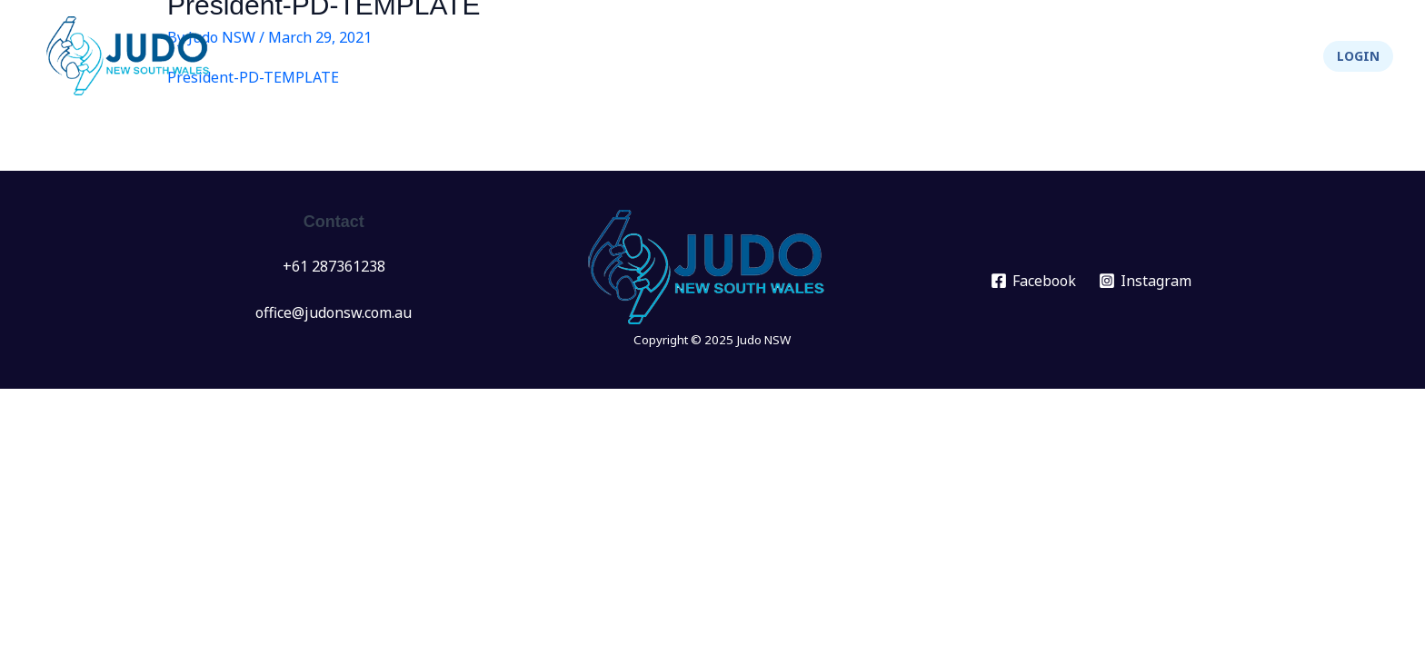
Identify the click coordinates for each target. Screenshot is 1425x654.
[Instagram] (1145, 280)
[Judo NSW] (132, 54)
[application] (808, 56)
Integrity (1188, 56)
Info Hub (971, 56)
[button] (1358, 56)
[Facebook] (1033, 280)
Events (785, 56)
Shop (1273, 56)
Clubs (874, 56)
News (704, 56)
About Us (1080, 56)
